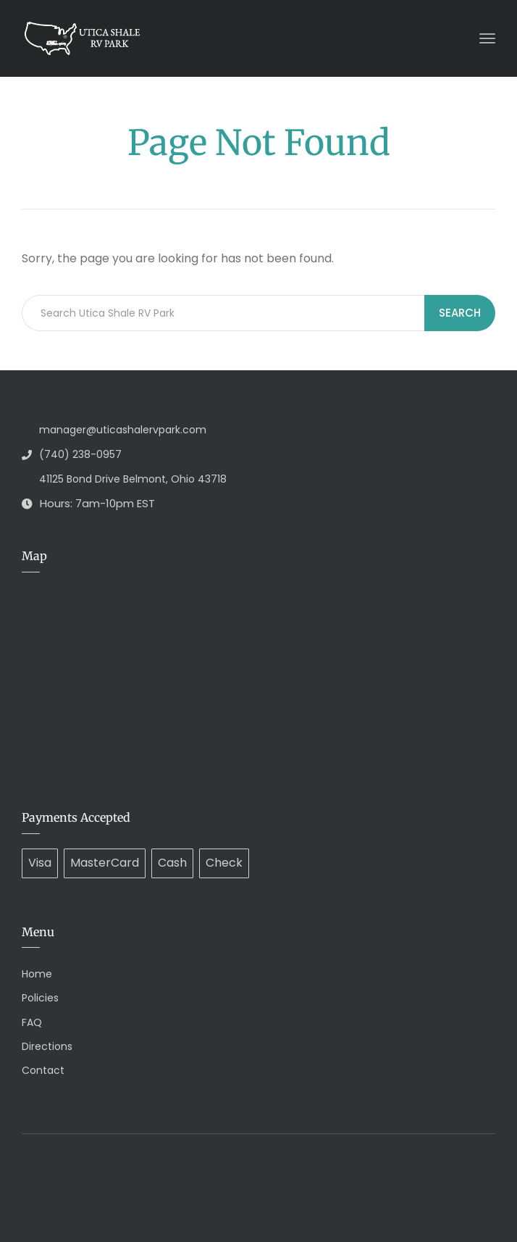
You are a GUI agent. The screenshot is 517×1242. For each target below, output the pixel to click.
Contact (43, 1070)
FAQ (32, 1022)
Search (460, 312)
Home (37, 974)
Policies (40, 998)
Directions (47, 1046)
